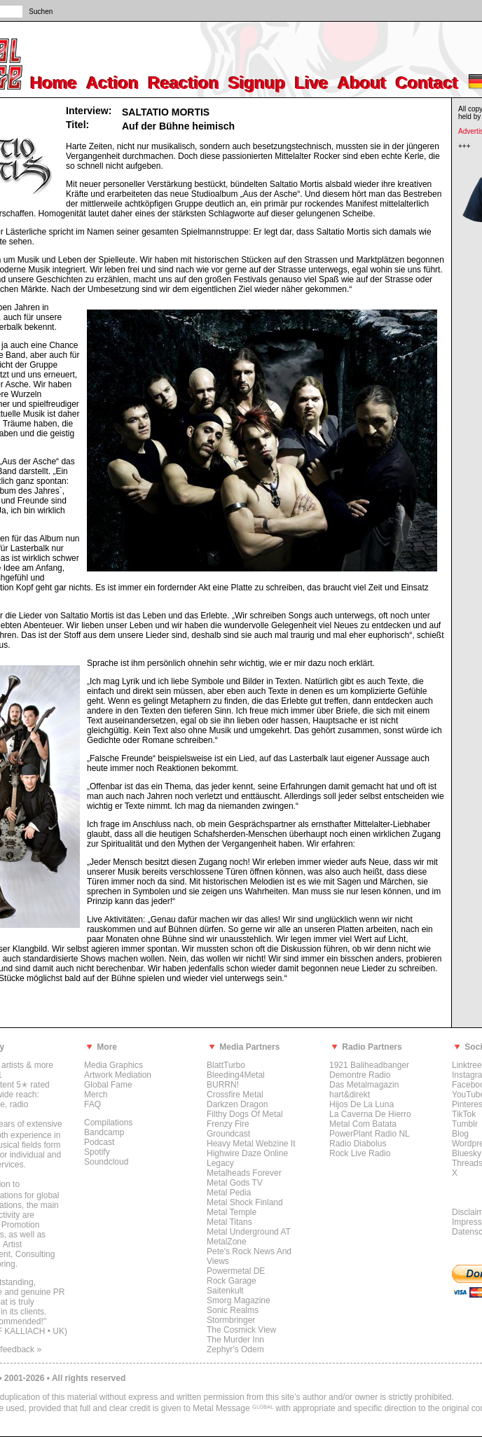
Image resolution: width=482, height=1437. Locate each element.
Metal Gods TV (235, 1183)
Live (312, 83)
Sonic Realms (233, 1310)
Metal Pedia (229, 1193)
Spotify (97, 1152)
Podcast (99, 1142)
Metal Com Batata (363, 1124)
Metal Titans (229, 1222)
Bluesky (466, 1153)
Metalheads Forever (244, 1173)
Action (113, 83)
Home (54, 83)
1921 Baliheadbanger (369, 1065)
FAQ (92, 1104)
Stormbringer (231, 1320)
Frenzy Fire (228, 1124)
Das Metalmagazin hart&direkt (364, 1089)
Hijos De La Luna (361, 1104)
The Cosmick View (241, 1330)
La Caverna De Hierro (370, 1114)
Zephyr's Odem (235, 1349)
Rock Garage (231, 1281)
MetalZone (227, 1242)
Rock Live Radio (359, 1153)
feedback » (20, 1349)
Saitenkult (225, 1291)
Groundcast (228, 1134)
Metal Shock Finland (245, 1202)
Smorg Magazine (238, 1300)
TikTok (464, 1114)
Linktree (467, 1065)
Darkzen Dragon (237, 1104)
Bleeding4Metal (236, 1075)
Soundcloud (106, 1162)
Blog (460, 1134)
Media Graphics (113, 1065)
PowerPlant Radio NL (369, 1134)
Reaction (184, 83)
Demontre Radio (359, 1075)
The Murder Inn (235, 1340)
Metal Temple (231, 1212)
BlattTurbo (226, 1065)
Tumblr (465, 1124)
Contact (427, 83)
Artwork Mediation (117, 1075)
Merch (95, 1094)
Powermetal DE (236, 1271)
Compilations (108, 1122)
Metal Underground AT (249, 1232)
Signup (257, 83)
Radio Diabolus (357, 1143)
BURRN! (223, 1085)
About (362, 83)
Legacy (220, 1163)
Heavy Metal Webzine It (251, 1143)
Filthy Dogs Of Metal (245, 1114)
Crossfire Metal (235, 1094)
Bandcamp (104, 1132)
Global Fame (108, 1085)
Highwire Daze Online (247, 1153)
